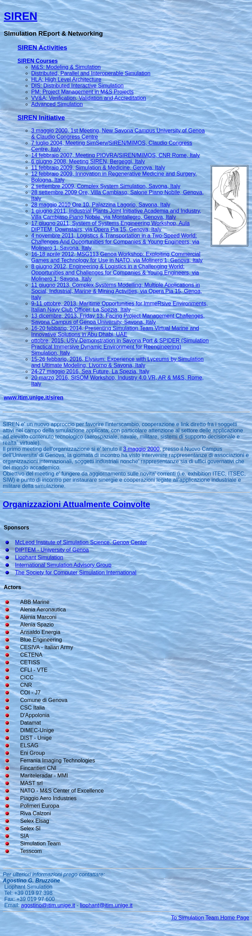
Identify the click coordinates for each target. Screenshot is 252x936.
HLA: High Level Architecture (66, 79)
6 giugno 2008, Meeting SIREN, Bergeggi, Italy (88, 161)
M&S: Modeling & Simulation (66, 67)
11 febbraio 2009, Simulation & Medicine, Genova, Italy (98, 168)
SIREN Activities (42, 47)
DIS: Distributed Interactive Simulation (77, 86)
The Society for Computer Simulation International (75, 572)
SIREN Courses (37, 61)
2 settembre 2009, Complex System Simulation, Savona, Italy (105, 186)
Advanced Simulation (57, 104)
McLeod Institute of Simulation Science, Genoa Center (81, 542)
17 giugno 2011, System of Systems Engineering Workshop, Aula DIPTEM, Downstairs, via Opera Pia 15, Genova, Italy (110, 226)
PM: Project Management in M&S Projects (82, 92)
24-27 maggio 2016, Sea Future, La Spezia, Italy (90, 371)
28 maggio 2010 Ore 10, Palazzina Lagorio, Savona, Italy (100, 205)
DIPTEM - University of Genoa (52, 550)
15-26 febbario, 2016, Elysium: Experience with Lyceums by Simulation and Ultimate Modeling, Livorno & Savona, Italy (117, 362)
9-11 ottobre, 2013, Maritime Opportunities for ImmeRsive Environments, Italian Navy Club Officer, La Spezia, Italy (119, 307)
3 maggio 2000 (141, 449)
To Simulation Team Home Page (210, 918)
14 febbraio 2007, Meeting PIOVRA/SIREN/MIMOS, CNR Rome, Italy (115, 155)
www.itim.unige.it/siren (33, 397)
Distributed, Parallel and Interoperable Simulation (91, 73)
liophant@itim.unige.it (106, 905)
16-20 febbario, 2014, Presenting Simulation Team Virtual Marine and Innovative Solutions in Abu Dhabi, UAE (115, 331)
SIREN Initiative (41, 117)
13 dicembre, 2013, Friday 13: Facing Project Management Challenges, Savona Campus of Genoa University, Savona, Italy (118, 319)
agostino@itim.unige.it (48, 905)
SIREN (20, 16)
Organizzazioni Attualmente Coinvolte (76, 504)
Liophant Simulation (39, 557)
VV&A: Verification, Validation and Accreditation (88, 98)
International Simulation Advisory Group (63, 565)
